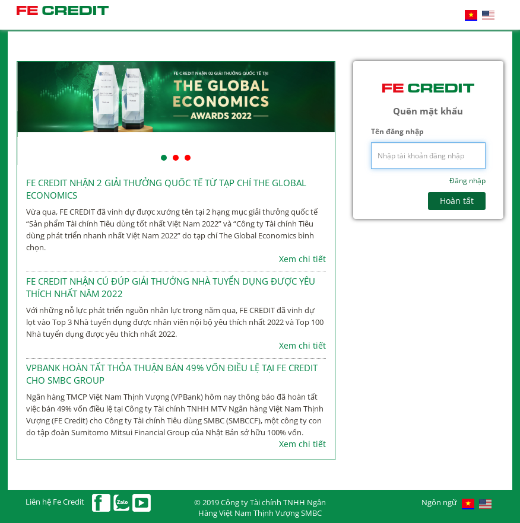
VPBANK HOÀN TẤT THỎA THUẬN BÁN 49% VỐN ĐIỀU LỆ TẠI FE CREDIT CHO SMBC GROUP (172, 374)
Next (319, 113)
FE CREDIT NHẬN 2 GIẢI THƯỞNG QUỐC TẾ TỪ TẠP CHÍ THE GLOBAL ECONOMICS (166, 189)
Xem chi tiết (302, 258)
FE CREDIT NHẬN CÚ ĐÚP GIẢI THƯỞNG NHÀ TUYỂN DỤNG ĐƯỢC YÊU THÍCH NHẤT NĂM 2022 (170, 287)
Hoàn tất (457, 200)
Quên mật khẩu (428, 111)
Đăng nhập (467, 181)
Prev (32, 113)
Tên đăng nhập (397, 131)
